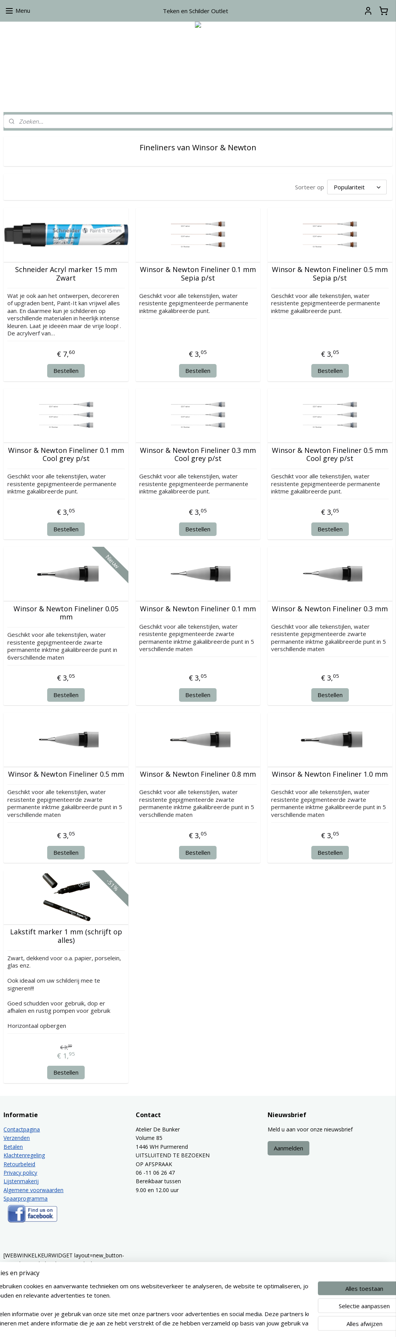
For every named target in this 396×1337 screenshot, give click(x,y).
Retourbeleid (19, 1164)
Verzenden (16, 1137)
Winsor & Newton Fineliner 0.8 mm (198, 774)
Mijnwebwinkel (293, 1323)
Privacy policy (20, 1172)
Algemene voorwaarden (33, 1190)
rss (197, 1323)
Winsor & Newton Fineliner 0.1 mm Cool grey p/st (66, 454)
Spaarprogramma (25, 1198)
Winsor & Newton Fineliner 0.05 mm (66, 612)
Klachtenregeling (24, 1155)
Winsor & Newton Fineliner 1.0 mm (330, 774)
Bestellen (66, 370)
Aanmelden (288, 1148)
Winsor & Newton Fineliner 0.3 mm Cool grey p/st (198, 454)
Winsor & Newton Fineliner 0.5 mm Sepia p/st (330, 273)
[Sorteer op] (357, 187)
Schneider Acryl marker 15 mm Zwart (66, 273)
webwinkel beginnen (226, 1323)
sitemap (180, 1323)
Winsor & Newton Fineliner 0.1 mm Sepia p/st (198, 273)
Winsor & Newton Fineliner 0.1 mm (198, 608)
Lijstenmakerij (21, 1181)
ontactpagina (23, 1129)
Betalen (13, 1146)
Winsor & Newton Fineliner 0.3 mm (330, 608)
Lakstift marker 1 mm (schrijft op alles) (66, 936)
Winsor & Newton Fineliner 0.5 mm (66, 774)
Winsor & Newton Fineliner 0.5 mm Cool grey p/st (330, 454)
